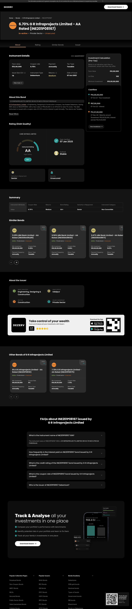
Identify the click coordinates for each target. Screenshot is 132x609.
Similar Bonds (58, 45)
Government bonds (75, 596)
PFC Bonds (43, 604)
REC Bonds (43, 584)
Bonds (18, 18)
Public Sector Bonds (16, 600)
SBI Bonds (42, 588)
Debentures (72, 580)
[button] (21, 575)
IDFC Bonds (43, 592)
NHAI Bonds (43, 580)
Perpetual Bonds (15, 580)
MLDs (11, 592)
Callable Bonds (14, 608)
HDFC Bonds (43, 596)
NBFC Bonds (13, 588)
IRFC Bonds (43, 600)
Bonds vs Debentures (75, 608)
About (17, 45)
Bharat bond (72, 604)
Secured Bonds (14, 596)
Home (11, 18)
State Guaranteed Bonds (17, 604)
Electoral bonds (73, 588)
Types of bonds (73, 592)
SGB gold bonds (73, 584)
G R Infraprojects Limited (31, 18)
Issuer (78, 45)
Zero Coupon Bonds (16, 584)
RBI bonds (71, 600)
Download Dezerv (116, 7)
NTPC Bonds (43, 608)
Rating (37, 45)
